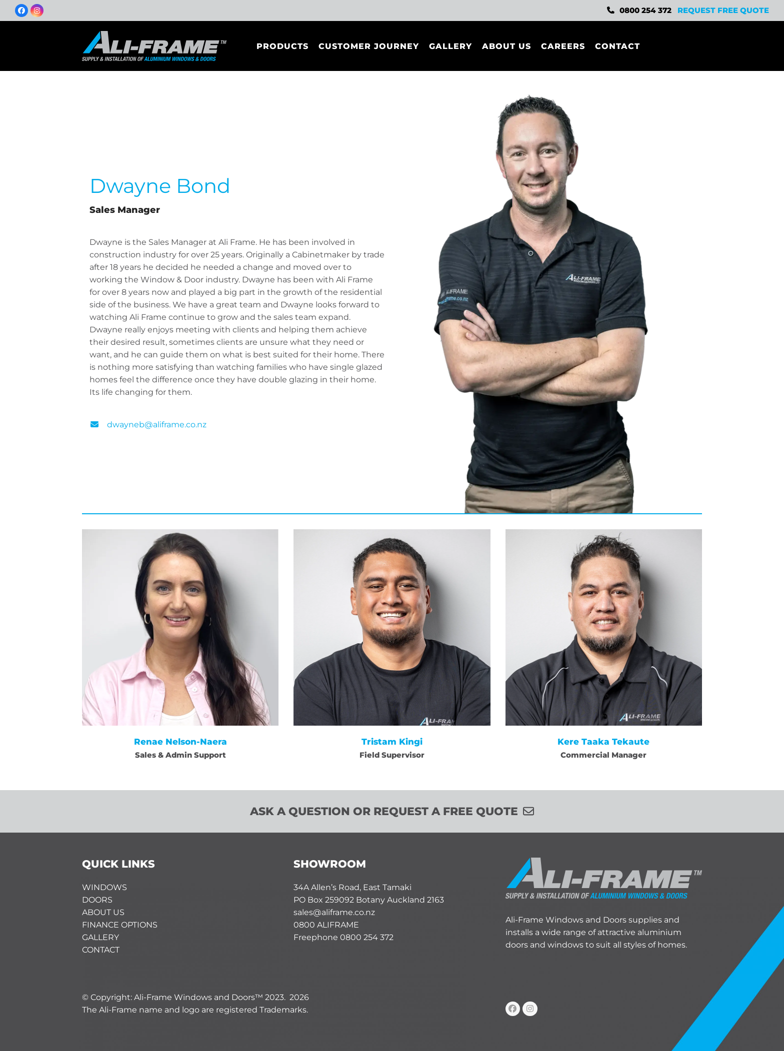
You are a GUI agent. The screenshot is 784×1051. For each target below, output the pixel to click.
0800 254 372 (646, 10)
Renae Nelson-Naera (180, 741)
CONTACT (101, 950)
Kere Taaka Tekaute (604, 741)
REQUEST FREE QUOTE (723, 10)
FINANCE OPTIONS (120, 925)
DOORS (97, 900)
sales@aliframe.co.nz (334, 912)
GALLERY (100, 937)
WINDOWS (104, 887)
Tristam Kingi (392, 741)
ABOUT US (103, 912)
